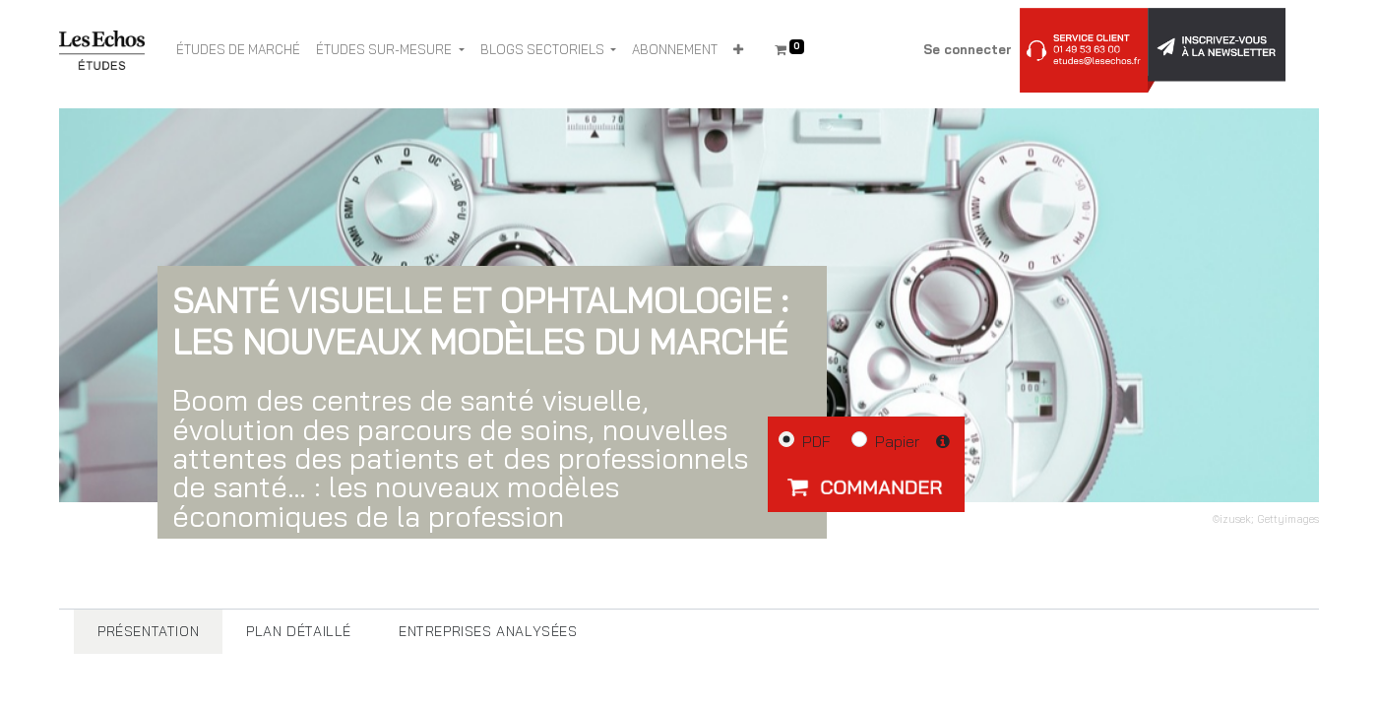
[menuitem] (238, 50)
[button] (738, 50)
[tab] (148, 632)
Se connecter (967, 49)
